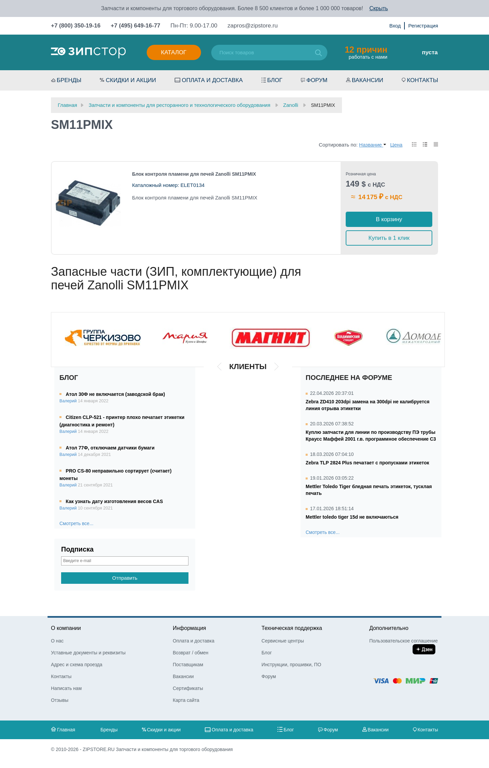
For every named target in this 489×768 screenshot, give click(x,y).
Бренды (69, 80)
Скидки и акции (131, 80)
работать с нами (366, 52)
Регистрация (423, 25)
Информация (189, 628)
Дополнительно (388, 628)
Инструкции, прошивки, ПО (291, 664)
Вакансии (367, 80)
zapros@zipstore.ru (253, 25)
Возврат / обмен (191, 652)
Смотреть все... (76, 523)
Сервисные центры (282, 641)
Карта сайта (186, 700)
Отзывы (59, 700)
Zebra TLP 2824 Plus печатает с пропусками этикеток (367, 462)
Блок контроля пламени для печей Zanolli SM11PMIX (194, 174)
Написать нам (66, 688)
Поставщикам (188, 664)
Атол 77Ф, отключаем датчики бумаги (110, 447)
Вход (395, 25)
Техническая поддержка (291, 628)
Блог (275, 80)
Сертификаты (188, 688)
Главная (66, 729)
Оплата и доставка (212, 80)
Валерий (68, 401)
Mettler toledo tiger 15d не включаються (352, 517)
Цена (396, 145)
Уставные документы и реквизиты (88, 652)
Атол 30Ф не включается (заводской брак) (115, 394)
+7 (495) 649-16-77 (135, 25)
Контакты (422, 80)
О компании (66, 628)
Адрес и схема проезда (76, 664)
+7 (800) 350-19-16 (76, 25)
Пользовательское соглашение (403, 641)
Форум (316, 80)
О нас (57, 641)
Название (372, 145)
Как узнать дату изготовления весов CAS (114, 501)
